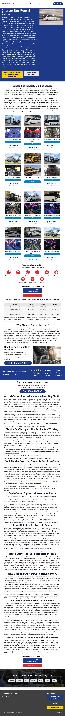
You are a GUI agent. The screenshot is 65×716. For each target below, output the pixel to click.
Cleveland (33, 680)
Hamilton (11, 680)
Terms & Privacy (59, 712)
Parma (40, 680)
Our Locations (37, 4)
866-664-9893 (57, 4)
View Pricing (14, 142)
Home (31, 4)
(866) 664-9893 (13, 145)
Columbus (19, 680)
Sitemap (4, 699)
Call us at (31, 73)
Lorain (54, 680)
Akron (26, 680)
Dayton (47, 680)
